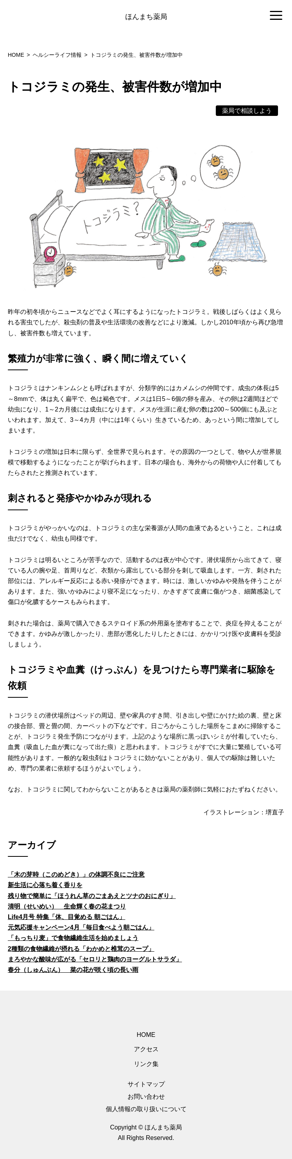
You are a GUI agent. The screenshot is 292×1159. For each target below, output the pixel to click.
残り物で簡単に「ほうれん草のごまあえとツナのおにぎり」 (92, 896)
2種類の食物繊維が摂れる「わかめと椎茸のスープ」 (81, 948)
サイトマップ (146, 1084)
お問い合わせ (146, 1096)
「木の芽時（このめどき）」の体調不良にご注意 (76, 874)
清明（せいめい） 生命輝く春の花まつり (67, 906)
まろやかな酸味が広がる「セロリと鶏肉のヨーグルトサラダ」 (95, 959)
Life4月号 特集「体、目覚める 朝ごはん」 (66, 917)
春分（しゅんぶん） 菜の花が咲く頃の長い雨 (73, 969)
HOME (146, 1034)
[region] (146, 16)
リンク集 (146, 1064)
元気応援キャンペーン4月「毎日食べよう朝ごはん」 (81, 927)
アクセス (146, 1049)
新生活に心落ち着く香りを (45, 885)
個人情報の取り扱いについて (146, 1109)
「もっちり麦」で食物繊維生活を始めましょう (73, 938)
